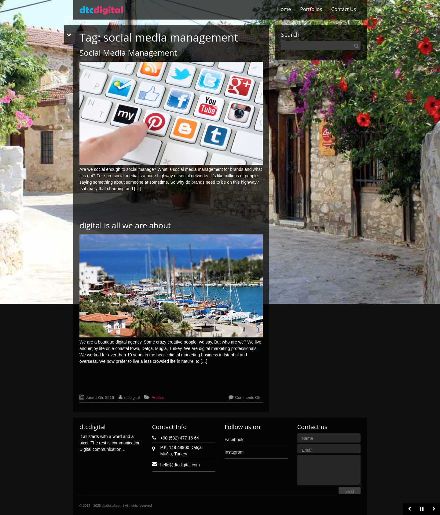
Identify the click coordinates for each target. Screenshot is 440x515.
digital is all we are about (125, 225)
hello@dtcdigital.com (180, 464)
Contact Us (343, 9)
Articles (158, 397)
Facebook (234, 439)
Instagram (234, 452)
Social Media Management (128, 52)
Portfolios (311, 9)
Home (284, 9)
